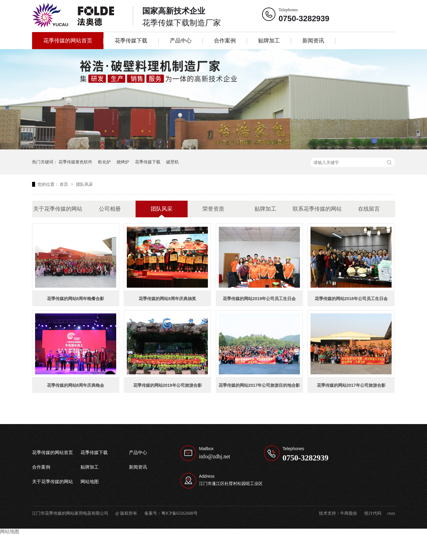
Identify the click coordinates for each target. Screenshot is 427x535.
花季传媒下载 (131, 41)
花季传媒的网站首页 (67, 41)
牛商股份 (348, 513)
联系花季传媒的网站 (317, 209)
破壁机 (172, 161)
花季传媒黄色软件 (75, 161)
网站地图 (89, 481)
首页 (64, 184)
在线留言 (369, 209)
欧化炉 (104, 161)
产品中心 (181, 41)
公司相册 (110, 209)
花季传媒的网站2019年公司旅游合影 (167, 385)
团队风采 (84, 184)
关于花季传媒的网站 (57, 209)
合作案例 (225, 41)
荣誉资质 (213, 209)
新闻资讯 (313, 41)
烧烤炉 (123, 161)
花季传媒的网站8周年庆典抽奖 (167, 298)
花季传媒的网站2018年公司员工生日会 (351, 298)
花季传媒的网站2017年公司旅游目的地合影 (259, 385)
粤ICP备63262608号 (179, 513)
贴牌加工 (269, 41)
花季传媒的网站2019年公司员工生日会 (259, 298)
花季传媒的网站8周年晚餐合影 (75, 298)
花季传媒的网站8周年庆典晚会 (75, 385)
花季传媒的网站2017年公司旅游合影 (351, 385)
